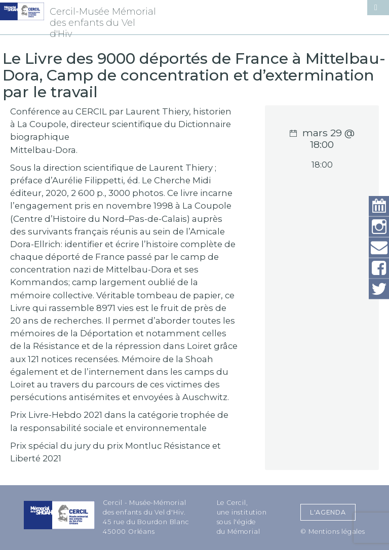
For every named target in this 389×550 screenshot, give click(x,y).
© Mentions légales (332, 531)
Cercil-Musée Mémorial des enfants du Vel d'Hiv (103, 23)
